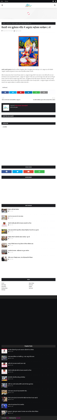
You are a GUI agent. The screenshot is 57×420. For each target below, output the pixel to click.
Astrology (4, 284)
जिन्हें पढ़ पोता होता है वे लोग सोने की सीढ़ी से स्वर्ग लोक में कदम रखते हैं (23, 397)
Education (4, 286)
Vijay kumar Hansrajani (8, 30)
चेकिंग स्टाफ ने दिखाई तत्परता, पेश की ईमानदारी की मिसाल (20, 257)
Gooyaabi (18, 417)
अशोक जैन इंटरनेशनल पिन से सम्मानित (16, 404)
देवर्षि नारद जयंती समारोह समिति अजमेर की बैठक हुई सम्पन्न (20, 384)
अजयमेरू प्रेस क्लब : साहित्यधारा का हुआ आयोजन (18, 250)
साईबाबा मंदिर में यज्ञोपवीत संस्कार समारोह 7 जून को (19, 237)
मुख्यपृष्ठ (4, 23)
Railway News (4, 288)
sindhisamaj (8, 23)
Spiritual (31, 288)
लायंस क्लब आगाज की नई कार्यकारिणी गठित (17, 391)
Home (3, 283)
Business (31, 284)
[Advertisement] (28, 190)
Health (30, 286)
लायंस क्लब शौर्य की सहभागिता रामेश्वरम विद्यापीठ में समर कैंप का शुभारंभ (23, 230)
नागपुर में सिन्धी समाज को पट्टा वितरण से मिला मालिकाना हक (20, 243)
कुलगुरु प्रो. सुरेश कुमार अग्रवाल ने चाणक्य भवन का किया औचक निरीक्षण (23, 411)
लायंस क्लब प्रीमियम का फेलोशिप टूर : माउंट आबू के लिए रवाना (21, 356)
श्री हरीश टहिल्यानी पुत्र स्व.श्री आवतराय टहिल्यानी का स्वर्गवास (21, 349)
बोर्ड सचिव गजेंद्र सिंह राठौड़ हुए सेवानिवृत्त (16, 377)
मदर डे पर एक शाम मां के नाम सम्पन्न (15, 216)
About (2, 1)
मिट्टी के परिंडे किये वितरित (13, 209)
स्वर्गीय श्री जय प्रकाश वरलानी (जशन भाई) (16, 363)
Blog (8, 417)
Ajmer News (31, 283)
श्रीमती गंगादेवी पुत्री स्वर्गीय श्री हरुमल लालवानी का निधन (19, 223)
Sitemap (6, 1)
